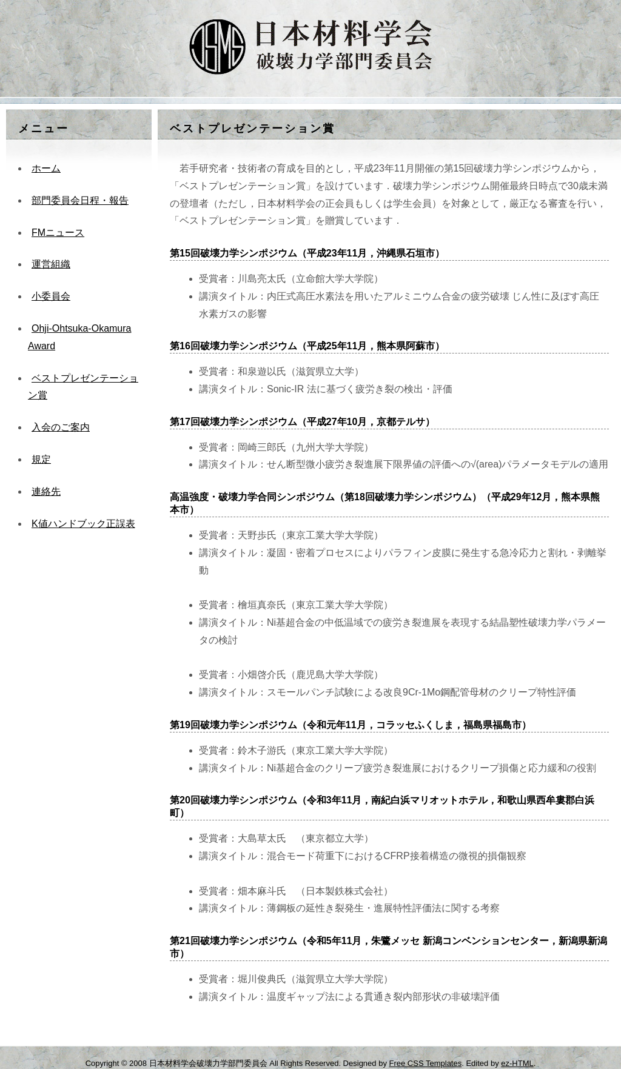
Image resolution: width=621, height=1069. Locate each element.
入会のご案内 (61, 427)
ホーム (46, 168)
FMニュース (58, 232)
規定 (41, 459)
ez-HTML (517, 1063)
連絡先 (46, 491)
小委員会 (51, 296)
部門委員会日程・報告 (80, 200)
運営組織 (51, 264)
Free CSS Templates (425, 1063)
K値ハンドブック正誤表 (83, 523)
